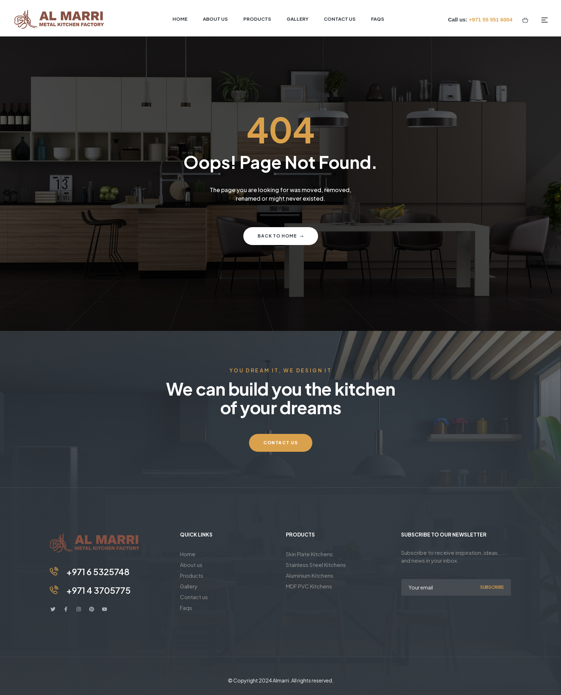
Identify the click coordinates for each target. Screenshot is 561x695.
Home (187, 553)
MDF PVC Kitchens (309, 586)
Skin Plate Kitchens (309, 553)
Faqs (186, 607)
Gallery (188, 586)
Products (191, 575)
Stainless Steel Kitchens (316, 564)
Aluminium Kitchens (309, 575)
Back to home (281, 236)
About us (191, 564)
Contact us (194, 596)
